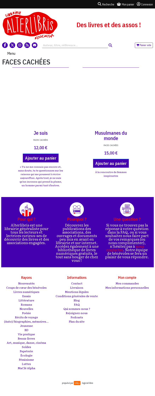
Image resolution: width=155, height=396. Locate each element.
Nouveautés (26, 283)
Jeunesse (26, 325)
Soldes (26, 347)
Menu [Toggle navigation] (11, 53)
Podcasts (77, 317)
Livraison (76, 287)
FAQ (77, 304)
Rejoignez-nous (77, 313)
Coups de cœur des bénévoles (26, 287)
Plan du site (77, 321)
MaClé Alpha (26, 368)
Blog (77, 300)
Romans (26, 304)
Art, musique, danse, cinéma (26, 342)
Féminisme (26, 359)
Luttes (26, 364)
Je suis (41, 133)
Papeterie (26, 351)
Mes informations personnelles (127, 287)
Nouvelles (26, 308)
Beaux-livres (26, 338)
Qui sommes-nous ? (76, 308)
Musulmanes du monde (111, 135)
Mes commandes (127, 283)
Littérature (26, 300)
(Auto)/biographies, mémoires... (26, 321)
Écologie (26, 355)
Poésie (26, 313)
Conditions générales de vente (77, 296)
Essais (26, 296)
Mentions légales (77, 292)
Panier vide (143, 45)
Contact (76, 283)
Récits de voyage (26, 317)
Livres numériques (26, 292)
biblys (77, 383)
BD (26, 330)
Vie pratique (26, 334)
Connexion (145, 4)
